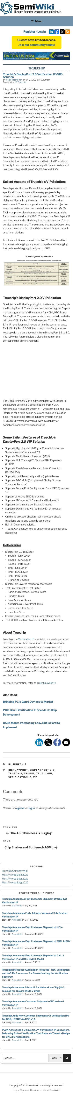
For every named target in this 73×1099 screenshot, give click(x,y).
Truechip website (46, 683)
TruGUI (29, 773)
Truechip (22, 82)
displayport (18, 770)
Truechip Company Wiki (15, 870)
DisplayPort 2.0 (42, 770)
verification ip (19, 777)
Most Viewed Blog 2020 (15, 882)
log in (31, 808)
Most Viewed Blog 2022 (15, 874)
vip (35, 777)
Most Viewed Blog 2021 (15, 878)
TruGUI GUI (44, 773)
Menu (36, 21)
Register (29, 31)
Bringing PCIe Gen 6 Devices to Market (28, 701)
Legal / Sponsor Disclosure (27, 1090)
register (20, 808)
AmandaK (16, 905)
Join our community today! (36, 45)
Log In (41, 31)
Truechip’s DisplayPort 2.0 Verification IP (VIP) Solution (32, 76)
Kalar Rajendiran (14, 79)
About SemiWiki (51, 1090)
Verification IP (26, 639)
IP (16, 82)
